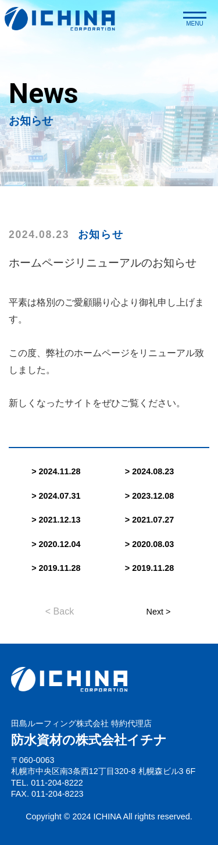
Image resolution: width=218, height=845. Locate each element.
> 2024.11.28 (55, 471)
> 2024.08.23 (149, 471)
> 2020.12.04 (55, 544)
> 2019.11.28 (55, 568)
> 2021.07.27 (149, 519)
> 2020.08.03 (149, 544)
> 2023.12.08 (149, 495)
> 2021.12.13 (55, 519)
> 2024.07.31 (55, 495)
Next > (158, 611)
